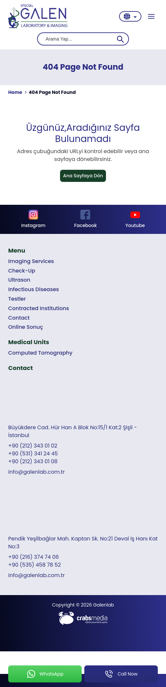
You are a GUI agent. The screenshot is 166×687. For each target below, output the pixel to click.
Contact (19, 318)
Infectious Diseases (33, 289)
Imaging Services (31, 261)
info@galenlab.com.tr (36, 472)
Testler (17, 299)
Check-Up (21, 270)
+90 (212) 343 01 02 (32, 445)
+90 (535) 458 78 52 (34, 565)
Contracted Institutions (38, 308)
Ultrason (19, 280)
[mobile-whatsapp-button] (45, 673)
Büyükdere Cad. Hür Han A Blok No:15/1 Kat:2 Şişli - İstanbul (72, 431)
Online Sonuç (25, 327)
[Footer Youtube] (135, 219)
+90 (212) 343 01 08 (32, 461)
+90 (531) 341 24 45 (33, 453)
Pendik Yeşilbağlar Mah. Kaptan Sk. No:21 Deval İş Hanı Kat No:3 (83, 542)
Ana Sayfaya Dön (83, 175)
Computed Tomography (40, 353)
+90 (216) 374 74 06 (33, 557)
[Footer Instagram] (33, 219)
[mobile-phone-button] (121, 673)
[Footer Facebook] (85, 219)
